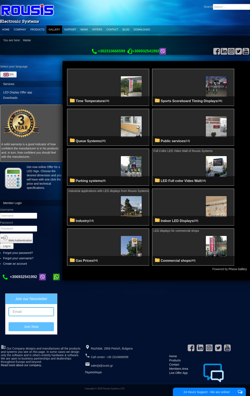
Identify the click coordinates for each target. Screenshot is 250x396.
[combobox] (231, 7)
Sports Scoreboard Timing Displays (189, 101)
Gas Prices (84, 260)
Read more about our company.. (21, 365)
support (70, 29)
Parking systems (89, 181)
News (84, 29)
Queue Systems (88, 141)
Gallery (54, 29)
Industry (82, 221)
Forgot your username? (18, 258)
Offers (97, 29)
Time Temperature (90, 101)
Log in (6, 246)
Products (37, 29)
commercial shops (176, 260)
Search (208, 6)
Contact (112, 29)
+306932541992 (21, 277)
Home (6, 29)
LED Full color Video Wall (181, 181)
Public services (173, 141)
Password (6, 222)
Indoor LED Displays (177, 221)
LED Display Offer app (17, 92)
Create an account (17, 263)
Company (20, 29)
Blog (125, 29)
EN (8, 74)
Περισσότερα (93, 372)
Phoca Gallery (238, 269)
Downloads (142, 29)
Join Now (31, 327)
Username (7, 209)
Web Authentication (16, 238)
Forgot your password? (18, 252)
